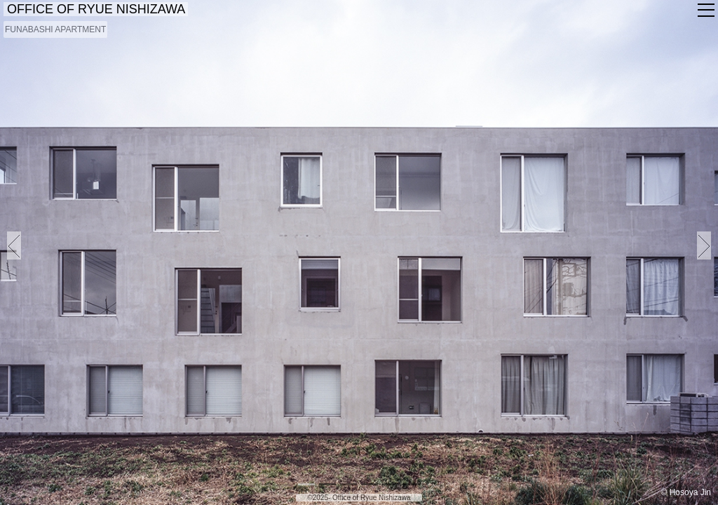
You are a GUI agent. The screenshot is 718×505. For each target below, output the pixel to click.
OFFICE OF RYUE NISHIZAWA (96, 9)
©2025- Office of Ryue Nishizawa (358, 497)
